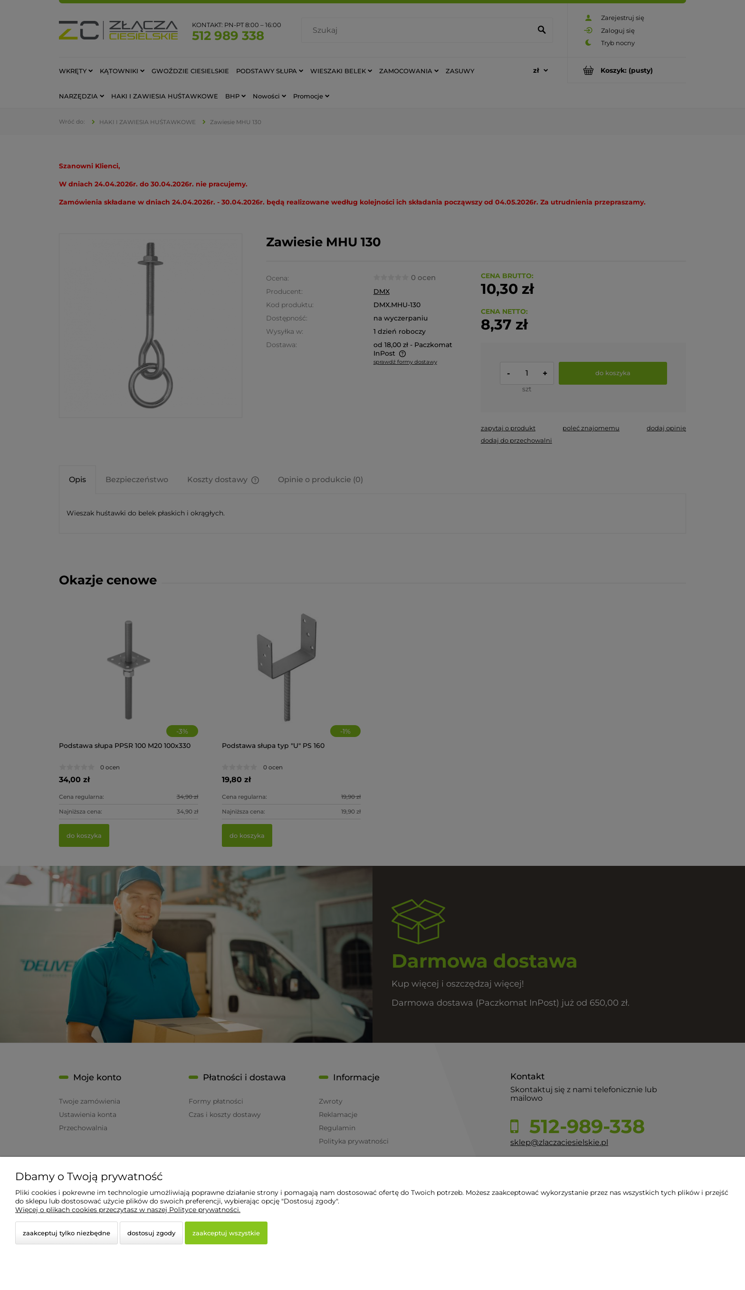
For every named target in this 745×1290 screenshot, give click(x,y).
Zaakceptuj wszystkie (226, 1233)
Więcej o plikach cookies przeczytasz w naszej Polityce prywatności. (127, 1209)
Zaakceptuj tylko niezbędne (66, 1233)
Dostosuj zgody (151, 1233)
